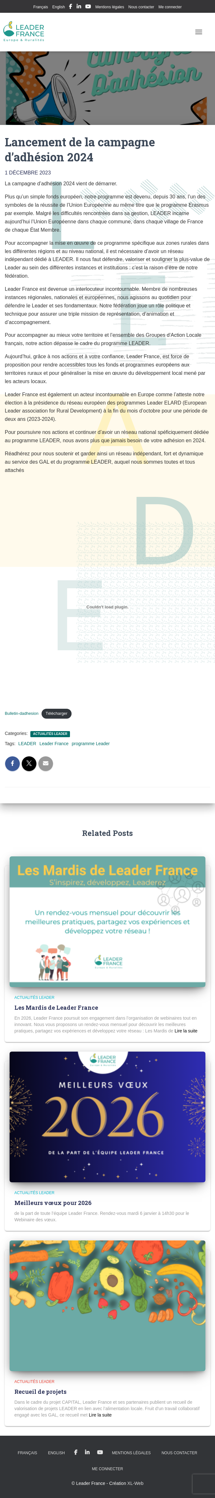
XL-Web (135, 1483)
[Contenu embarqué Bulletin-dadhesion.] (107, 607)
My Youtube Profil (88, 7)
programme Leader (91, 743)
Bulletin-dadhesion (21, 713)
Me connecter (170, 7)
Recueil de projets (40, 1391)
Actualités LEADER (50, 734)
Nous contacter (141, 7)
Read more (186, 1030)
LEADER (27, 743)
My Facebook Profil (70, 7)
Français (40, 7)
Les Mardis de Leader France (56, 1007)
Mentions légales (109, 7)
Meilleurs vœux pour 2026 (53, 1203)
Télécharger (56, 713)
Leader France (53, 743)
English (58, 7)
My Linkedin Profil (79, 7)
